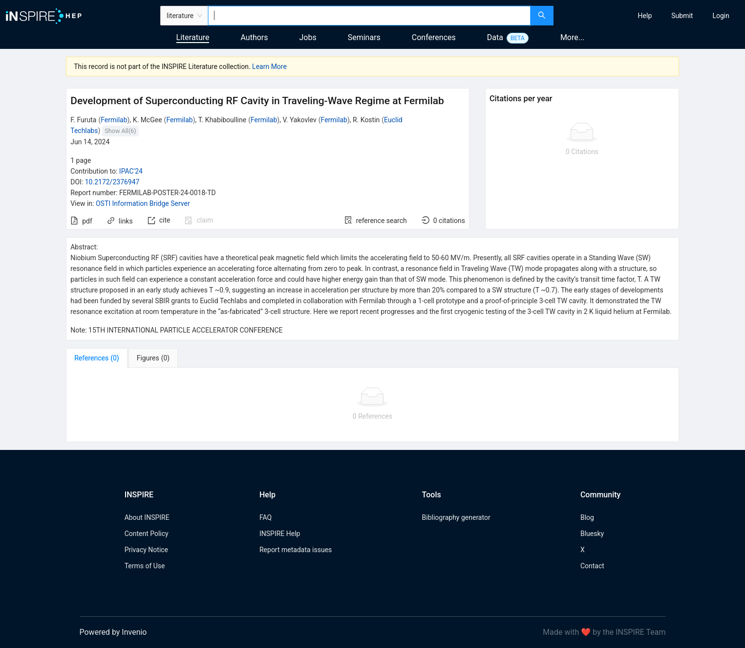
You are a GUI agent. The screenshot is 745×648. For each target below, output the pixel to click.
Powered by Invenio (113, 632)
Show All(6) (120, 130)
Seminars (364, 37)
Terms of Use (145, 566)
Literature (193, 37)
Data (495, 37)
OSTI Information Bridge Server (143, 203)
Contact (592, 566)
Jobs (308, 37)
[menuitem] (645, 15)
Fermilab (114, 120)
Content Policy (147, 533)
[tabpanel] (372, 405)
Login (720, 16)
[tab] (96, 358)
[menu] (650, 15)
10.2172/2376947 (112, 182)
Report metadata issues (295, 550)
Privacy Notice (146, 550)
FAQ (265, 517)
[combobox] (369, 15)
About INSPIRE (147, 517)
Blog (587, 517)
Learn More (269, 66)
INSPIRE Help (279, 533)
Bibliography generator (456, 517)
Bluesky (592, 533)
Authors (254, 37)
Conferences (434, 37)
